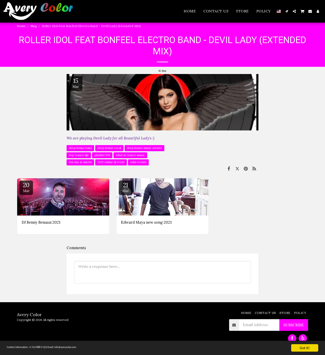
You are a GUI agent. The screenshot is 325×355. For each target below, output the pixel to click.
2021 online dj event (111, 162)
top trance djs (79, 155)
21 (125, 187)
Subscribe (293, 325)
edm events (138, 162)
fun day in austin (80, 162)
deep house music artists (144, 148)
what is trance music (130, 155)
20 (26, 187)
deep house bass (80, 148)
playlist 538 (102, 155)
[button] (286, 11)
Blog (33, 26)
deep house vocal (109, 148)
